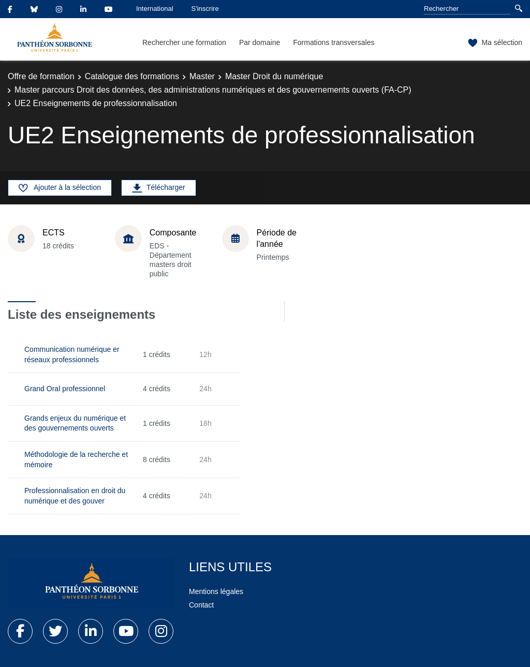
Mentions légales (216, 591)
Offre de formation (41, 76)
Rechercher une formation (184, 42)
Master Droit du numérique (274, 76)
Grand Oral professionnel (64, 388)
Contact (201, 605)
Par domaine (259, 42)
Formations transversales (333, 42)
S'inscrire (205, 8)
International (154, 8)
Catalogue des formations (132, 76)
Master (202, 76)
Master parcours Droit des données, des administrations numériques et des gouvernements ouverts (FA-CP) (212, 89)
